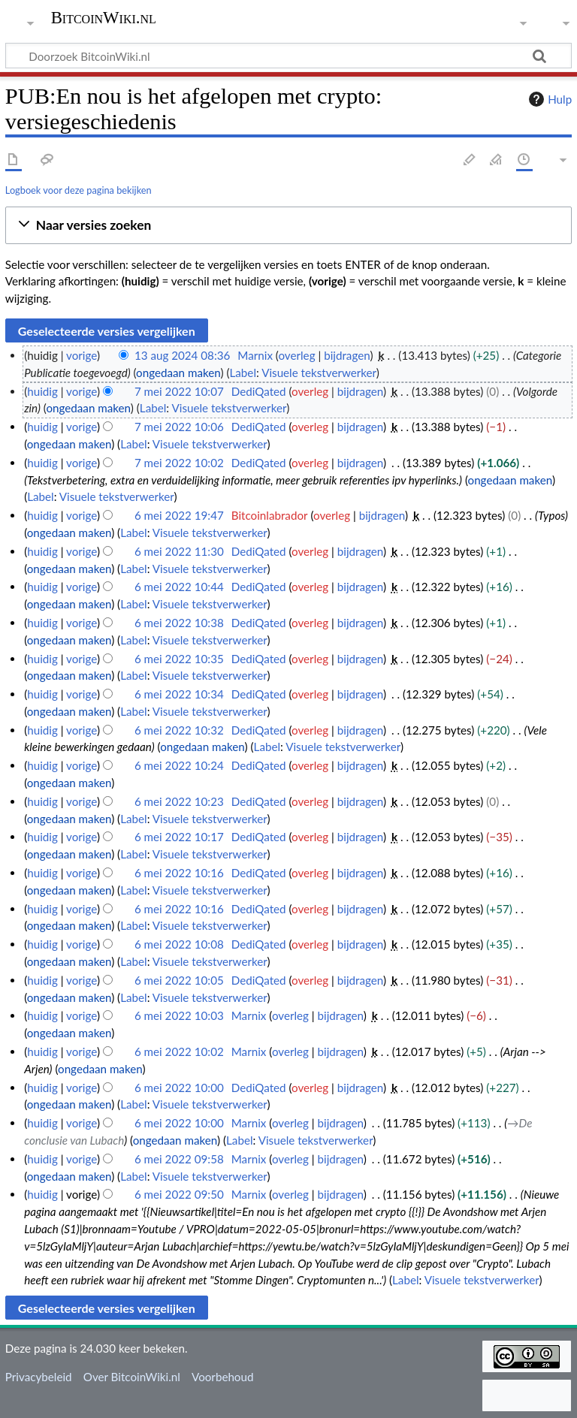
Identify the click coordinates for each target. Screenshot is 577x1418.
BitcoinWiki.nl (103, 18)
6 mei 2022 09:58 (179, 1159)
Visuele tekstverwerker (318, 372)
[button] (288, 225)
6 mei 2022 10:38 (179, 622)
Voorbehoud (222, 1376)
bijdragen (347, 355)
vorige (81, 355)
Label (243, 372)
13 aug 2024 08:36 (182, 355)
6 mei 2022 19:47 (179, 515)
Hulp (548, 99)
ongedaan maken (178, 372)
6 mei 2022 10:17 (179, 836)
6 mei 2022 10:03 (179, 1015)
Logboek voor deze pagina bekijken (78, 190)
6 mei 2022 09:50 (179, 1194)
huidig (42, 391)
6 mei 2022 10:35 (179, 658)
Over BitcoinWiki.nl (131, 1376)
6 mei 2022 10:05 (179, 980)
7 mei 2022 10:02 (179, 462)
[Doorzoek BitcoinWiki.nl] (288, 56)
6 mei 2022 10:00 (179, 1087)
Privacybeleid (38, 1376)
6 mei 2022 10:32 (179, 730)
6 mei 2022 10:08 (179, 944)
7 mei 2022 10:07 (179, 391)
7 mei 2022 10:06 (179, 426)
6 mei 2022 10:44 (179, 586)
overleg (296, 355)
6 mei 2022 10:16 (179, 872)
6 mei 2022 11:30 (179, 551)
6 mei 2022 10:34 (179, 694)
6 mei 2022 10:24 (179, 765)
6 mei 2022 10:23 (179, 801)
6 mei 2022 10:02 (179, 1051)
